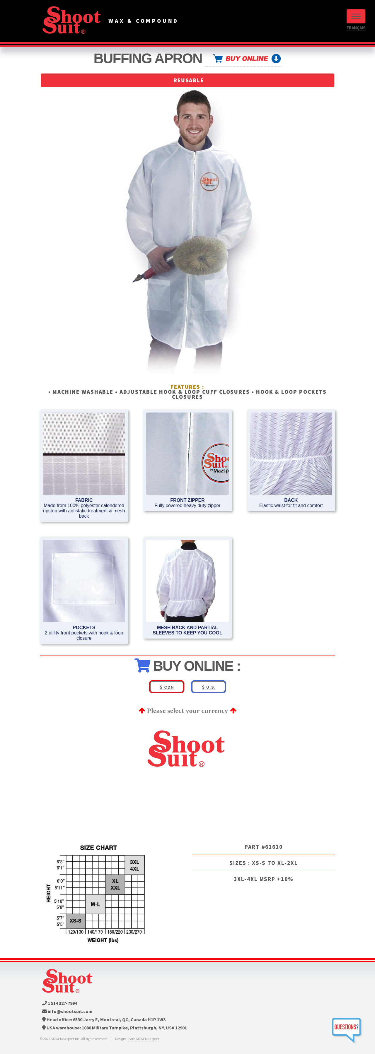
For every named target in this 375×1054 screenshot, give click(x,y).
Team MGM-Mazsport (143, 1038)
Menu (356, 16)
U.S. (209, 687)
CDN (167, 687)
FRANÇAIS (356, 27)
